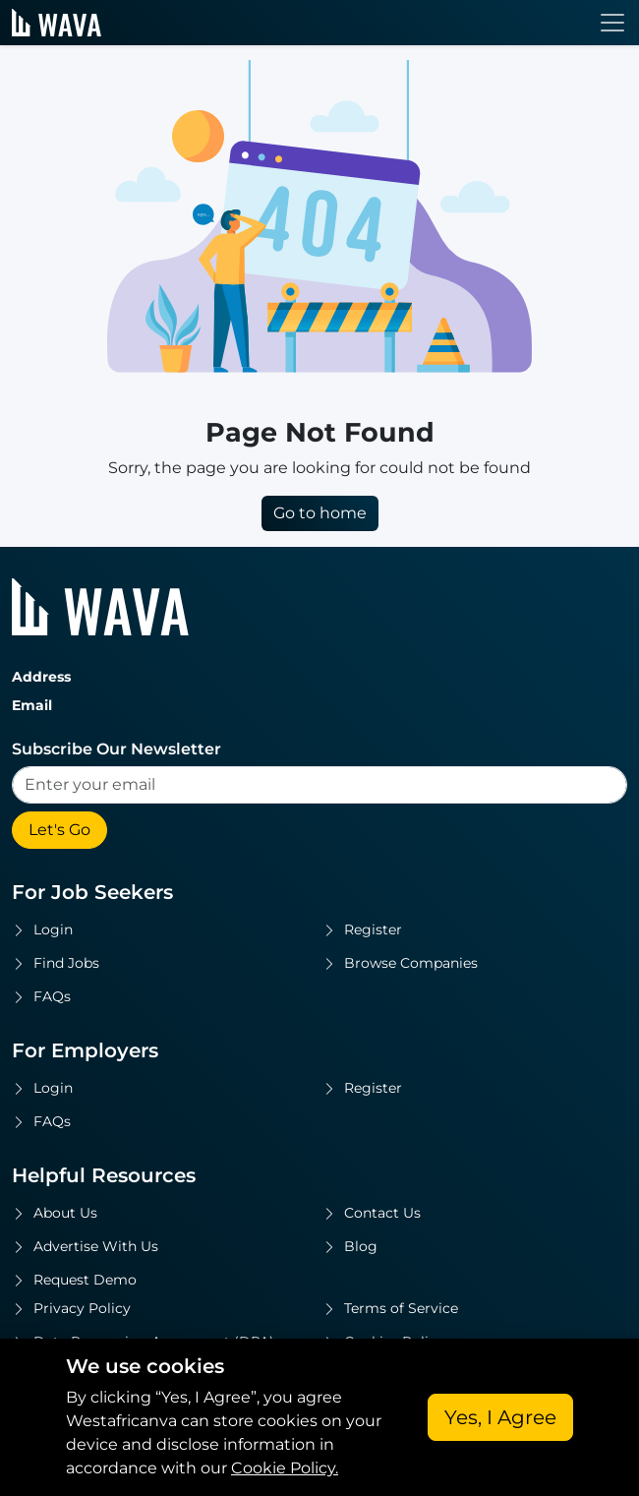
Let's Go (59, 829)
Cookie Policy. (284, 1468)
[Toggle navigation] (612, 22)
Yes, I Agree (500, 1417)
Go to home (320, 513)
